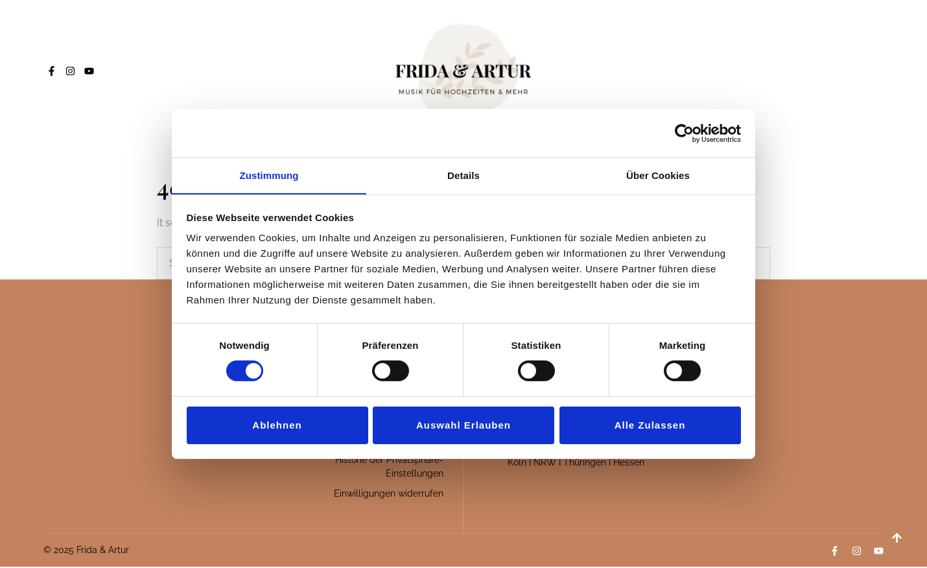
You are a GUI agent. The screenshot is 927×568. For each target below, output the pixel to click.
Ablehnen (276, 425)
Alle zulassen (650, 425)
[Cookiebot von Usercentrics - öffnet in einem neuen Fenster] (684, 133)
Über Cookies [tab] (658, 174)
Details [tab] (463, 174)
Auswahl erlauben (463, 425)
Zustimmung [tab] (269, 174)
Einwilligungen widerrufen (388, 495)
